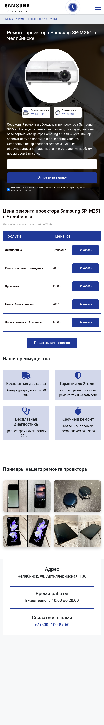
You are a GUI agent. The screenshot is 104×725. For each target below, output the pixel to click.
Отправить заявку (52, 177)
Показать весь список (52, 342)
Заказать (85, 250)
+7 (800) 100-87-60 (52, 624)
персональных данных (22, 190)
